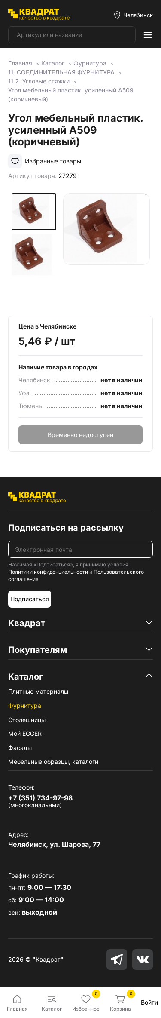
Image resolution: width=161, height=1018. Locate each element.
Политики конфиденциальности (48, 572)
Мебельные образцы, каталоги (53, 761)
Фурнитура (24, 705)
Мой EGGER (25, 733)
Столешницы (27, 719)
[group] (106, 248)
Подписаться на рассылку (66, 528)
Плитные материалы (38, 691)
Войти (149, 1002)
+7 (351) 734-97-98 (40, 798)
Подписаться (29, 599)
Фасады (20, 747)
